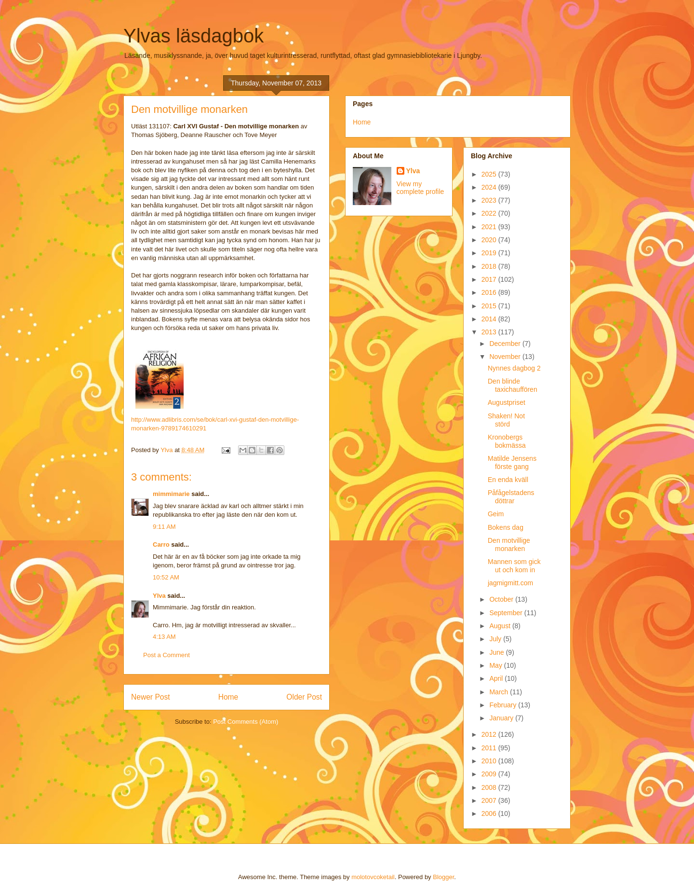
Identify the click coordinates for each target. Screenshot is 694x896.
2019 (489, 253)
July (496, 639)
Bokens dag (505, 527)
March (499, 692)
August (500, 626)
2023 (489, 200)
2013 (489, 332)
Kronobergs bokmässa (507, 441)
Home (228, 697)
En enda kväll (508, 479)
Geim (496, 514)
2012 (489, 734)
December (505, 343)
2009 (489, 774)
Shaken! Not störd (506, 420)
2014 (489, 319)
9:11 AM (164, 526)
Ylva (159, 595)
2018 (489, 266)
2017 (489, 279)
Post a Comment (166, 655)
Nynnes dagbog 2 (514, 368)
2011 (489, 748)
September (506, 613)
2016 (489, 292)
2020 (489, 240)
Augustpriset (506, 402)
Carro (161, 544)
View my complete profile (420, 187)
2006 (489, 813)
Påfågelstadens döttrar (511, 497)
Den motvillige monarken (509, 544)
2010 (489, 761)
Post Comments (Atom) (245, 721)
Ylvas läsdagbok (193, 35)
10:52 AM (166, 577)
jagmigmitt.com (510, 583)
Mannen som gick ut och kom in (514, 566)
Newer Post (150, 697)
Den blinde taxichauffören (512, 385)
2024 (489, 187)
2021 (489, 227)
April (497, 678)
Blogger (443, 877)
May (496, 665)
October (502, 599)
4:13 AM (164, 636)
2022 (489, 213)
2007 (489, 800)
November (505, 356)
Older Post (304, 697)
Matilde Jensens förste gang (512, 462)
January (502, 718)
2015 (489, 306)
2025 (489, 174)
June (497, 652)
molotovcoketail (373, 877)
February (503, 705)
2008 (489, 787)
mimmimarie (171, 493)
